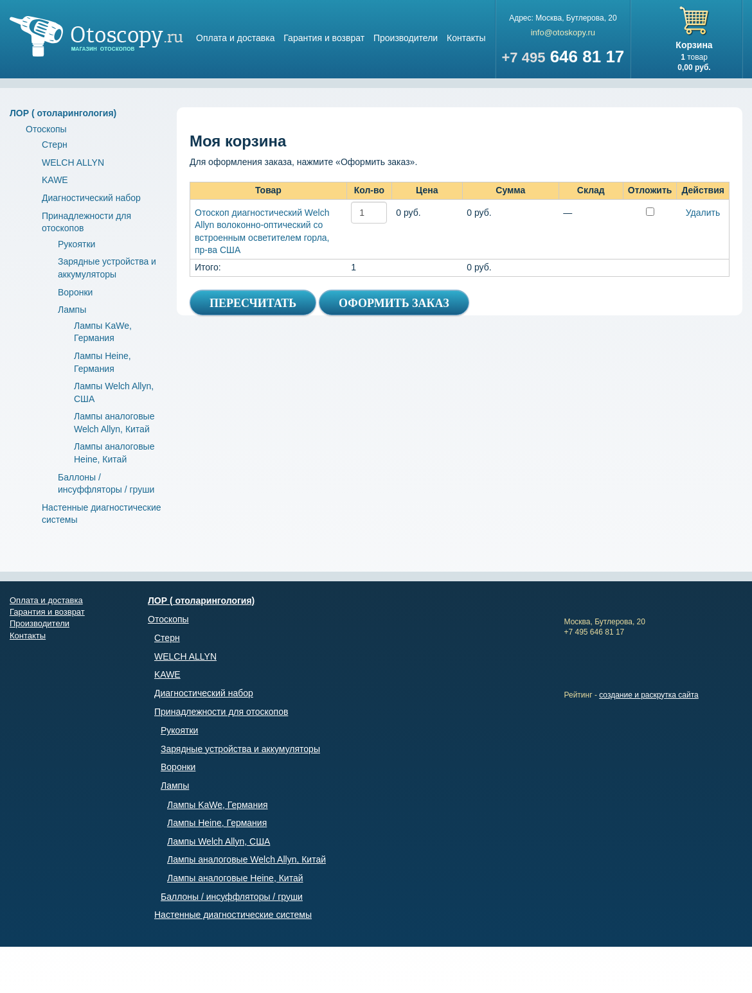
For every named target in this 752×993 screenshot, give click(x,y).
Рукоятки (76, 244)
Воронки (75, 292)
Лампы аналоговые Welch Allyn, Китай (246, 859)
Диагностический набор (91, 198)
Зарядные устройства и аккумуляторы (240, 749)
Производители (405, 38)
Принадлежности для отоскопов (221, 712)
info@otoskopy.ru (563, 32)
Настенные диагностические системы (233, 915)
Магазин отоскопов (96, 36)
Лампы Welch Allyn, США (218, 841)
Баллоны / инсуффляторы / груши (232, 897)
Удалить (703, 212)
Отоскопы (46, 129)
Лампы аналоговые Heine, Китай (235, 878)
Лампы (72, 309)
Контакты (466, 38)
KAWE (55, 180)
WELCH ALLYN (73, 162)
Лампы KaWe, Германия (217, 805)
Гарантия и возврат (323, 38)
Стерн (54, 144)
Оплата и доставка (235, 38)
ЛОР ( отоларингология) (63, 113)
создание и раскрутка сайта (649, 694)
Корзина (694, 45)
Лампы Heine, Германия (217, 823)
